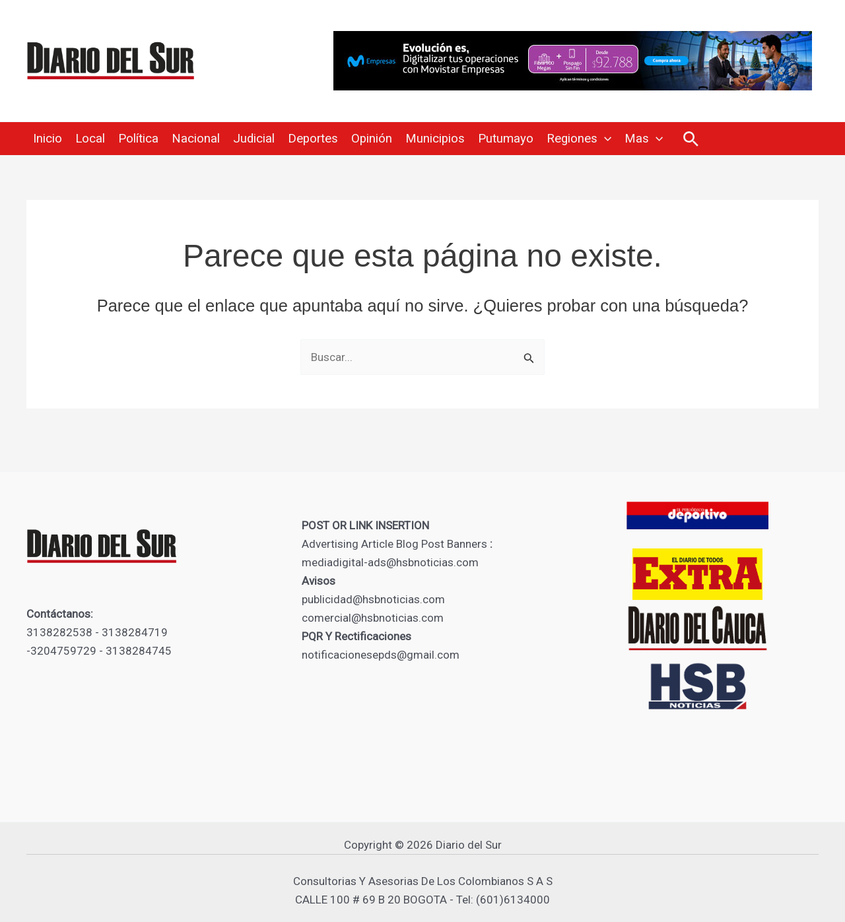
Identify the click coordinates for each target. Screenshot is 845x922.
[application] (604, 138)
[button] (691, 139)
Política (138, 138)
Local (90, 138)
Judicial (254, 138)
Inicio (47, 138)
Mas (644, 138)
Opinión (371, 138)
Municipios (435, 138)
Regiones (579, 138)
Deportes (313, 138)
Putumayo (505, 138)
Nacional (196, 138)
